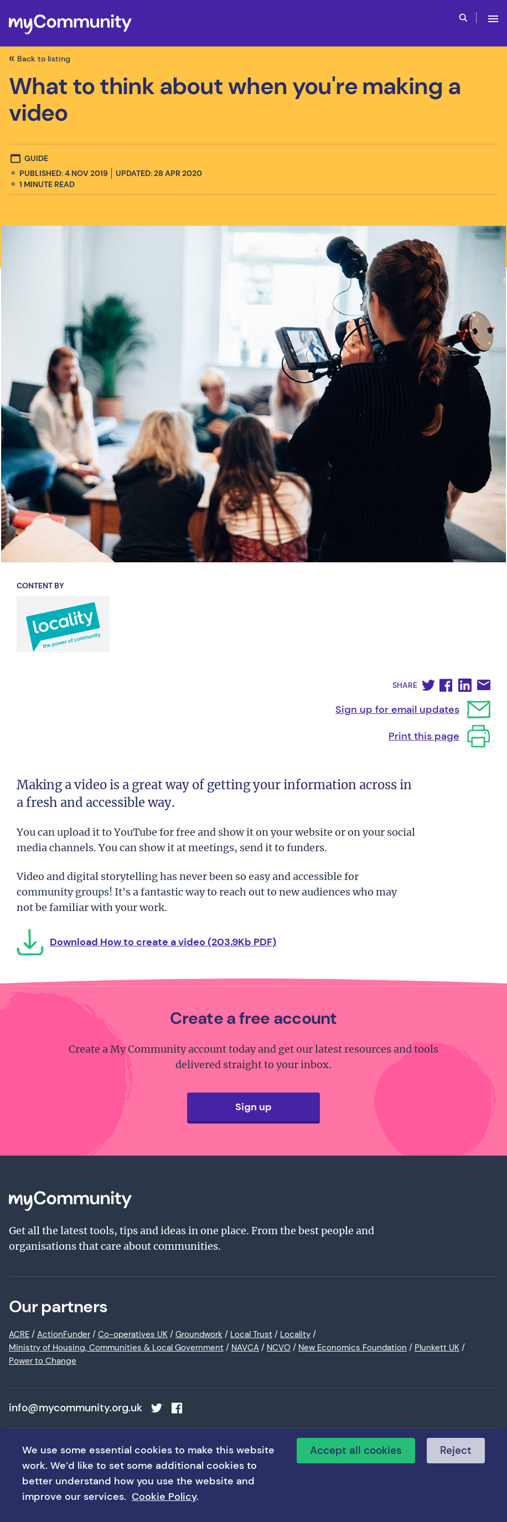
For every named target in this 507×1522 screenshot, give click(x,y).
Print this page (424, 736)
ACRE (19, 1334)
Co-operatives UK (133, 1334)
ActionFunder (63, 1334)
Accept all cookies (356, 1450)
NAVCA (245, 1347)
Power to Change (42, 1360)
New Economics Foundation (352, 1347)
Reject (456, 1450)
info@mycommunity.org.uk (75, 1408)
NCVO (279, 1347)
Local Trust (251, 1334)
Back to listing (43, 59)
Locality (295, 1334)
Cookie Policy (164, 1496)
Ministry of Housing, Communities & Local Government (116, 1347)
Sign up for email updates (397, 709)
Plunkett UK (437, 1347)
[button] (428, 685)
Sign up (253, 1107)
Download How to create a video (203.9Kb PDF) (163, 942)
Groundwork (199, 1334)
